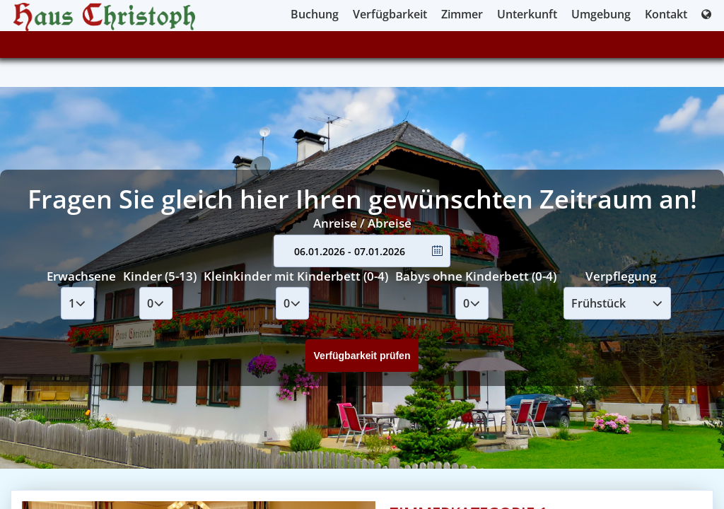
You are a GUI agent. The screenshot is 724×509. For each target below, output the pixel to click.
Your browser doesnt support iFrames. (362, 254)
